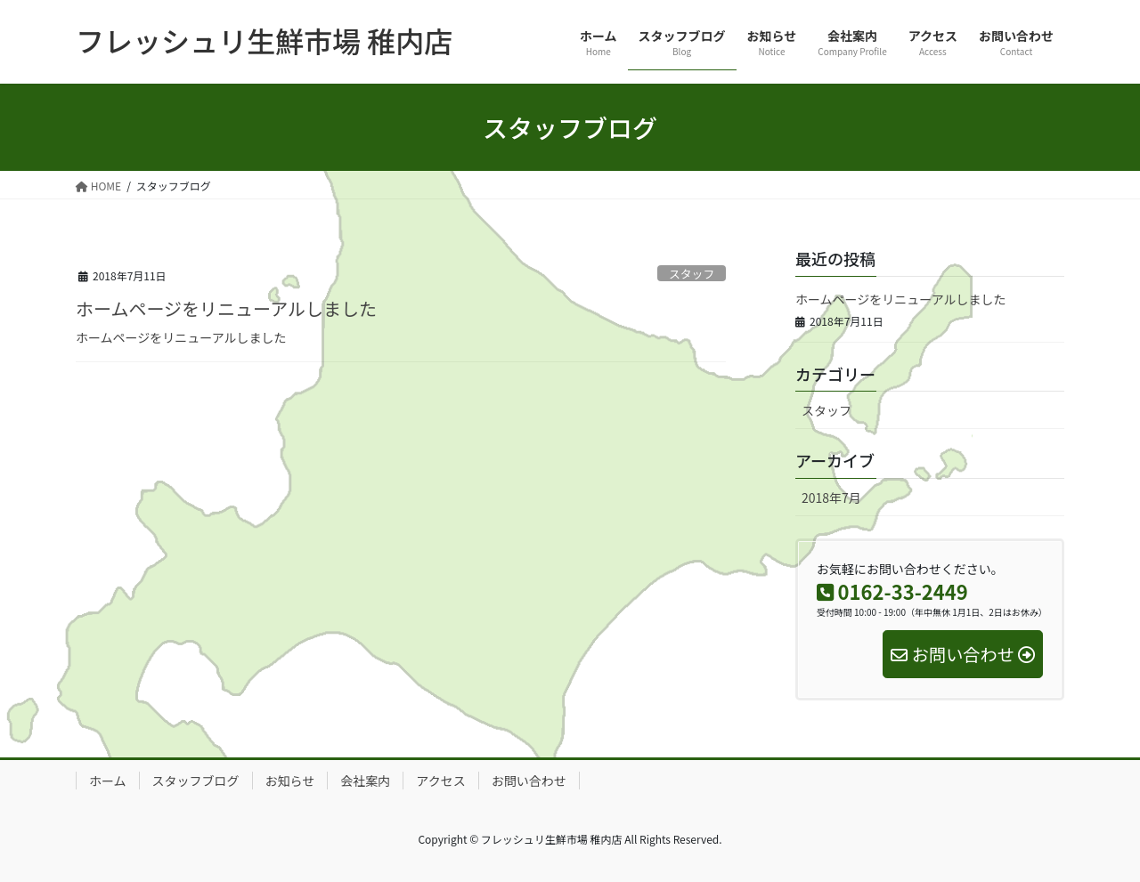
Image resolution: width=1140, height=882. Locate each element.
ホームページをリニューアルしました (226, 308)
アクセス (440, 780)
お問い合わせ (529, 780)
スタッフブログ (196, 780)
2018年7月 (831, 497)
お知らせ (290, 780)
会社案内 (365, 780)
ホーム (107, 780)
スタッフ (691, 273)
